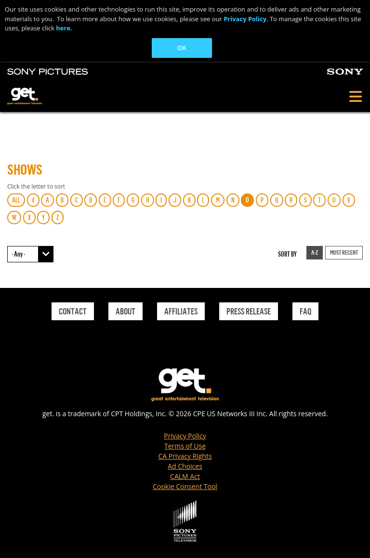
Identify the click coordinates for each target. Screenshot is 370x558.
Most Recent (344, 252)
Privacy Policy (245, 18)
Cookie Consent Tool (185, 486)
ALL (16, 200)
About (125, 311)
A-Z (314, 252)
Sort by (287, 254)
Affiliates (181, 311)
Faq (305, 311)
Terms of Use (185, 445)
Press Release (248, 311)
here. (64, 28)
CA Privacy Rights (184, 456)
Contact (73, 311)
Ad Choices (185, 466)
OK (181, 47)
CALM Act (185, 476)
